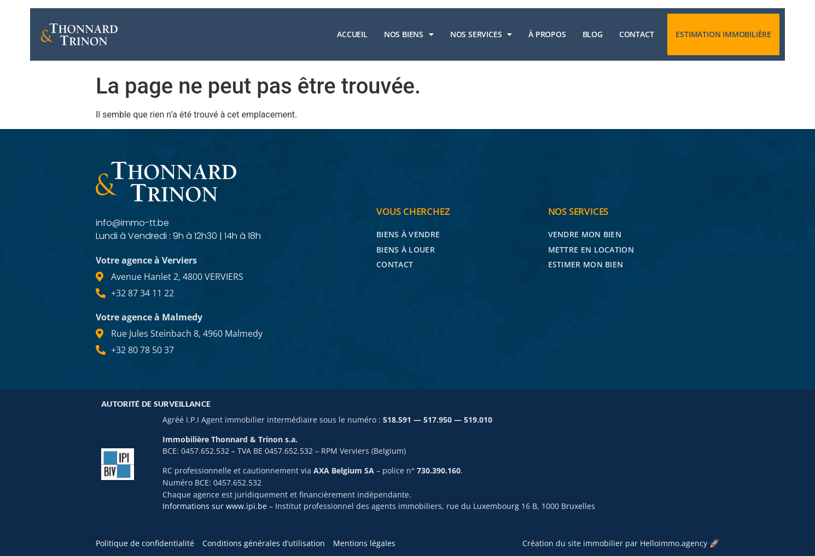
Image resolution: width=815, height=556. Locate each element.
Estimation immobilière (723, 34)
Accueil (352, 34)
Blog (593, 34)
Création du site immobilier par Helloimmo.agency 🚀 (620, 543)
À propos (547, 34)
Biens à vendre (408, 234)
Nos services (481, 34)
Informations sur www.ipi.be (214, 506)
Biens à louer (405, 249)
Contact (636, 34)
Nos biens (409, 34)
